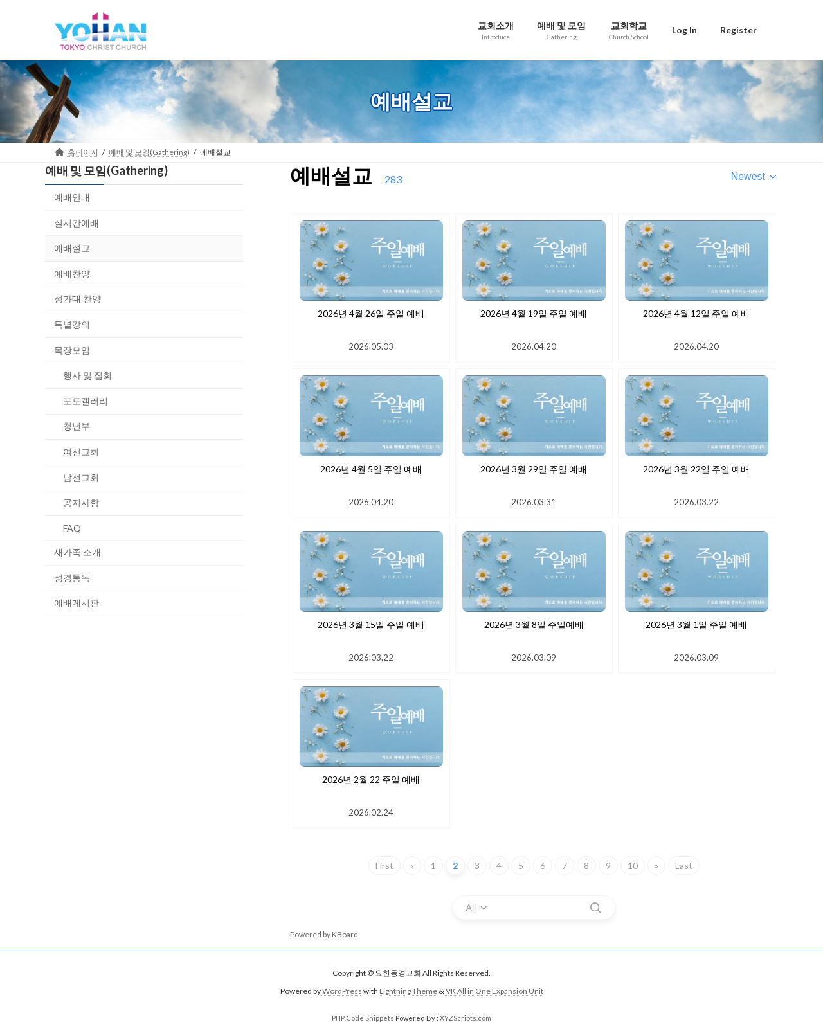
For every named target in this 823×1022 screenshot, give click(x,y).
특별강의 (72, 324)
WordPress (342, 991)
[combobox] (754, 176)
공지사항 (81, 502)
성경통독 (72, 576)
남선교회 (81, 476)
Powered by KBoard (324, 934)
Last (683, 865)
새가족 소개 (77, 551)
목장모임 (72, 349)
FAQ (72, 527)
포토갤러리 (85, 400)
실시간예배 (76, 222)
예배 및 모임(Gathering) (106, 170)
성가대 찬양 (77, 298)
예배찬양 (72, 272)
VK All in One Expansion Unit (494, 991)
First (384, 865)
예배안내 (72, 197)
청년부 (76, 425)
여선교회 (81, 451)
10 (633, 865)
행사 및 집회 (87, 375)
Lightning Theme (408, 991)
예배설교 (72, 247)
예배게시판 (76, 602)
